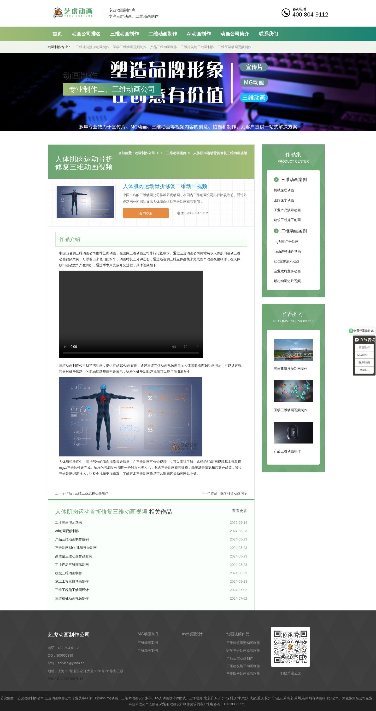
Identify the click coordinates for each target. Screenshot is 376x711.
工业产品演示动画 (287, 210)
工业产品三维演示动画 (72, 565)
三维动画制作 (124, 33)
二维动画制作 (162, 33)
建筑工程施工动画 (287, 220)
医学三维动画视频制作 (130, 47)
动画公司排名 (86, 33)
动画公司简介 (234, 33)
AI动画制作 (199, 33)
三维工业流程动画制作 (91, 493)
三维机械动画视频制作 (72, 598)
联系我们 (268, 33)
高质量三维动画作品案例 (73, 556)
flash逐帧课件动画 (287, 251)
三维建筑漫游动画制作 (92, 47)
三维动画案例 (176, 153)
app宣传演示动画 (287, 261)
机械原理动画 (284, 190)
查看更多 (239, 511)
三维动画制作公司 (72, 365)
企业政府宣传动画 (287, 271)
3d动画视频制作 (67, 531)
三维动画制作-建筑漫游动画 (76, 548)
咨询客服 (146, 213)
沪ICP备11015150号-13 (65, 679)
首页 (57, 33)
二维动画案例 (294, 230)
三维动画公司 (86, 253)
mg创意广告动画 (286, 242)
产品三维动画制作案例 (72, 539)
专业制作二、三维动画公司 (112, 89)
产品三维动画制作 (163, 47)
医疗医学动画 (284, 200)
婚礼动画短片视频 (287, 281)
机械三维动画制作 (68, 573)
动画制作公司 (145, 153)
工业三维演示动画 (68, 522)
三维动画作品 (146, 474)
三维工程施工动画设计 (72, 590)
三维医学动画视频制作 (234, 47)
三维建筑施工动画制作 (197, 47)
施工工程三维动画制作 (72, 581)
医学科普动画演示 (233, 493)
